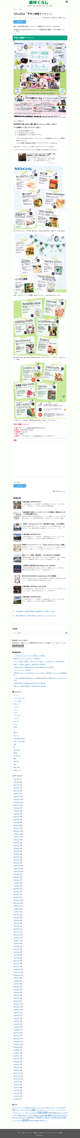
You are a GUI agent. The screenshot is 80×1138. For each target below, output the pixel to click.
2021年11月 (17, 937)
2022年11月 (17, 903)
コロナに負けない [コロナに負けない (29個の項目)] (40, 1110)
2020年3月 (17, 995)
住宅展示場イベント (60, 491)
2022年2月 (17, 929)
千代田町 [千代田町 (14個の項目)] (64, 1112)
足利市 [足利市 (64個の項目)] (54, 1118)
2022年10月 (17, 906)
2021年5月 (17, 955)
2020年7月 (17, 983)
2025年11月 (17, 799)
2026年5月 (17, 782)
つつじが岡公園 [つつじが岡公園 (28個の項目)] (25, 1107)
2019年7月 (17, 1018)
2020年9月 (17, 978)
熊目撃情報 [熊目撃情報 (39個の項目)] (30, 1118)
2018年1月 (17, 1070)
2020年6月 (17, 986)
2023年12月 (17, 865)
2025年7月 (17, 811)
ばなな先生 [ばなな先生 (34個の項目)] (32, 1107)
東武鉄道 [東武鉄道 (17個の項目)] (17, 1117)
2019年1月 (17, 1035)
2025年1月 (17, 828)
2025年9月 (17, 805)
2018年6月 (17, 1055)
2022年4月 (17, 923)
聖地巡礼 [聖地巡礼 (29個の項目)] (47, 1117)
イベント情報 (17, 701)
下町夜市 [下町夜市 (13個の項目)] (27, 1112)
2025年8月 (17, 808)
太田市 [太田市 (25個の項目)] (31, 1115)
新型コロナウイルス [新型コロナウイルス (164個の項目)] (57, 1115)
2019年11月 (17, 1006)
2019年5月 (17, 1024)
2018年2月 (17, 1067)
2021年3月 (17, 960)
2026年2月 (17, 790)
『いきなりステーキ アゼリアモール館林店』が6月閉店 (29, 655)
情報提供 (36, 1132)
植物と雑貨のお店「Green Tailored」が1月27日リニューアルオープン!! (34, 616)
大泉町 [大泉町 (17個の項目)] (28, 1115)
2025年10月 (17, 802)
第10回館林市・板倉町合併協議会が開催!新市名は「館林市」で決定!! (33, 611)
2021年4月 (17, 958)
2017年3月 (17, 1099)
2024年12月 (17, 831)
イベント (63, 17)
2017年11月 (17, 1076)
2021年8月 (17, 946)
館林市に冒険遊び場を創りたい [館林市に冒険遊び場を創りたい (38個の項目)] (38, 1120)
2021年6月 (17, 952)
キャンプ (16, 706)
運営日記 (16, 761)
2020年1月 (17, 1001)
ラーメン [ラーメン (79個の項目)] (17, 1113)
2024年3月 (17, 857)
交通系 (15, 727)
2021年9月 (17, 943)
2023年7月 (17, 880)
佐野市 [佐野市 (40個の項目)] (50, 1113)
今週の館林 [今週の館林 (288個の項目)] (42, 1112)
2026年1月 (17, 793)
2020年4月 (17, 992)
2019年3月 (17, 1030)
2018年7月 (17, 1053)
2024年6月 (17, 848)
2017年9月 (17, 1081)
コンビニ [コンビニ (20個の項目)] (53, 1110)
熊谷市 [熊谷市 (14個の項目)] (35, 1117)
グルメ (15, 709)
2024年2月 (17, 860)
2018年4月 (17, 1061)
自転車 (15, 753)
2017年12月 (17, 1073)
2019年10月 (17, 1009)
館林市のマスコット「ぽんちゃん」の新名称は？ (27, 658)
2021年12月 (17, 934)
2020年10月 (17, 975)
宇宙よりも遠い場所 (19, 741)
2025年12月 (17, 796)
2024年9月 (17, 839)
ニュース (16, 721)
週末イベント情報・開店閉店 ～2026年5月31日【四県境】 (30, 686)
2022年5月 (17, 920)
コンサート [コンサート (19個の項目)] (48, 1110)
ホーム (19, 1132)
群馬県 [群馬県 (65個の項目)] (39, 1118)
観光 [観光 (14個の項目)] (50, 1117)
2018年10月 (17, 1044)
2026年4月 (17, 785)
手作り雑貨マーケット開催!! (29, 436)
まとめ (15, 724)
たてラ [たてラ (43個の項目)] (18, 1107)
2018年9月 (17, 1047)
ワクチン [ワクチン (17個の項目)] (23, 1112)
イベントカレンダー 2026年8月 (22, 670)
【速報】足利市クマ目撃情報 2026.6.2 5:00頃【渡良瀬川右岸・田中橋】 (34, 667)
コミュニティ (17, 715)
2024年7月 (17, 845)
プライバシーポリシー (52, 1132)
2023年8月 (17, 877)
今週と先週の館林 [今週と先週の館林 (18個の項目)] (32, 1112)
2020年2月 (17, 998)
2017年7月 (17, 1087)
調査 (15, 758)
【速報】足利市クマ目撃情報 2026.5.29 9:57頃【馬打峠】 (30, 683)
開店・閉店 (17, 767)
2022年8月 (17, 911)
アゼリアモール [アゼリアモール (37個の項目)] (20, 1110)
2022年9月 (17, 909)
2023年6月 (17, 883)
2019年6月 (17, 1021)
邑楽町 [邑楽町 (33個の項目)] (58, 1117)
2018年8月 (17, 1050)
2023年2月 (17, 894)
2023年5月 (17, 886)
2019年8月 (17, 1015)
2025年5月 (17, 816)
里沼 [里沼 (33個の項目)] (62, 1117)
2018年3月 (17, 1064)
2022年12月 (17, 900)
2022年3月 (17, 926)
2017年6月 (17, 1090)
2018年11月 (17, 1041)
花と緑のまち (17, 755)
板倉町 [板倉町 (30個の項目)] (21, 1117)
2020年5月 (17, 989)
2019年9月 (17, 1012)
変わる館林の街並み (19, 738)
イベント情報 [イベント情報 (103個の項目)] (30, 1110)
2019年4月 (17, 1027)
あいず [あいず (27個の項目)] (14, 1107)
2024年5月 (17, 851)
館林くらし (39, 2)
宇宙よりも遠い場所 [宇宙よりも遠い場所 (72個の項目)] (41, 1115)
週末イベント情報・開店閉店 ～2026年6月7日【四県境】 (30, 664)
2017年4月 (17, 1096)
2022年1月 (17, 932)
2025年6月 (17, 813)
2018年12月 (17, 1038)
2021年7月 (17, 949)
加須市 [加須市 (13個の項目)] (60, 1112)
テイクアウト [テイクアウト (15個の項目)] (57, 1110)
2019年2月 (17, 1032)
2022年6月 (17, 917)
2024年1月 (17, 862)
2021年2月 (17, 963)
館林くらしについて (27, 1132)
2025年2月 (17, 825)
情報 (15, 744)
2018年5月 (17, 1058)
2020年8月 (17, 981)
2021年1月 (17, 966)
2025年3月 (17, 822)
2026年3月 (17, 788)
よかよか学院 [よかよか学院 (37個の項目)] (45, 1107)
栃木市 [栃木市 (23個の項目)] (24, 1117)
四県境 (15, 732)
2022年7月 (17, 914)
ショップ (16, 718)
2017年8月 (17, 1084)
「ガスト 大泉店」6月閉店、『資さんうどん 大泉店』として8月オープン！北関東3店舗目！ (39, 661)
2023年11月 (17, 868)
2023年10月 (17, 871)
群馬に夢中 (17, 750)
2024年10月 (17, 836)
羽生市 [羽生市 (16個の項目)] (43, 1117)
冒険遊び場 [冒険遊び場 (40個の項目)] (55, 1113)
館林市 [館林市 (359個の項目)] (25, 1120)
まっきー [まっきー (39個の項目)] (38, 1107)
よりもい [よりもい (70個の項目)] (52, 1107)
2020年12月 (17, 969)
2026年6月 (17, 779)
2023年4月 (17, 888)
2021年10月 (17, 940)
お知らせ (16, 704)
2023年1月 (17, 897)
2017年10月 (17, 1079)
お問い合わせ (42, 1132)
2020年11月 (17, 972)
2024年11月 (17, 834)
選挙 (15, 764)
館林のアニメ (17, 770)
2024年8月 (17, 842)
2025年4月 (17, 819)
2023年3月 (17, 891)
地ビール (16, 735)
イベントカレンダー (19, 698)
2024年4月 (17, 854)
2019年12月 (17, 1004)
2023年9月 (17, 874)
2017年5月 (17, 1093)
